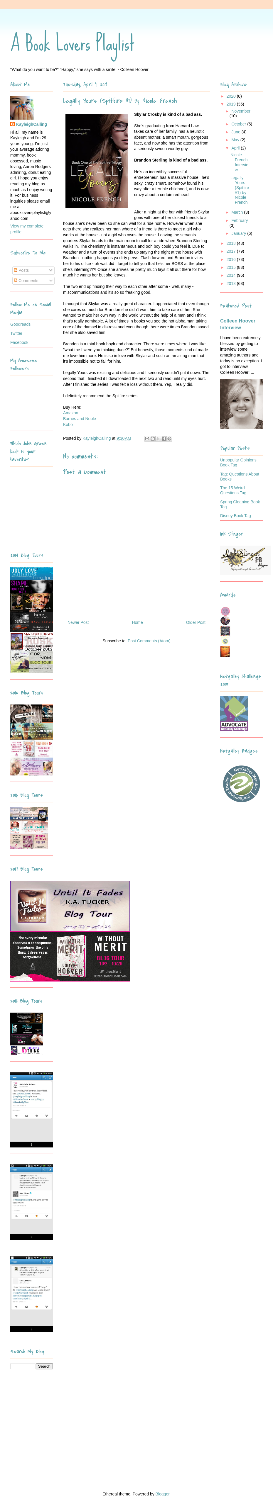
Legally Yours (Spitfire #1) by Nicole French (239, 190)
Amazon (70, 412)
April (236, 148)
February (239, 220)
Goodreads (20, 324)
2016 (232, 259)
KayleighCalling (31, 124)
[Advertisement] (47, 1422)
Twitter (16, 333)
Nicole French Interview (239, 162)
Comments (26, 280)
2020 (232, 96)
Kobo (68, 424)
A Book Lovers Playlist (72, 43)
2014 (232, 275)
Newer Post (78, 622)
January (239, 233)
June (236, 132)
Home (137, 622)
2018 (232, 243)
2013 (232, 283)
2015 (232, 267)
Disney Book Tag (235, 515)
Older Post (195, 622)
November (240, 111)
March (237, 212)
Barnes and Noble (79, 418)
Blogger (162, 1494)
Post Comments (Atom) (149, 641)
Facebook (19, 342)
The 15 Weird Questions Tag (233, 490)
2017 (232, 251)
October (239, 124)
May (235, 139)
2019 (232, 104)
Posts (21, 270)
